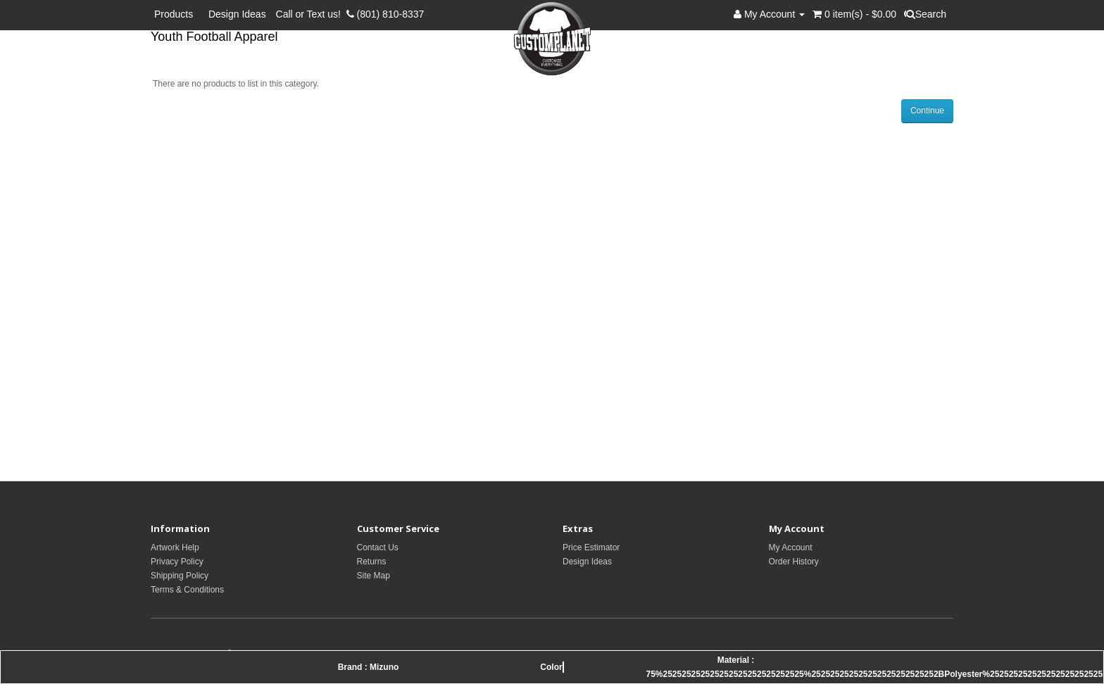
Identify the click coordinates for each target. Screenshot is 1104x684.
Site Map (373, 576)
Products (176, 14)
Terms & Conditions (187, 590)
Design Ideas (237, 14)
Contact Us (378, 547)
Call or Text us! (311, 14)
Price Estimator (591, 547)
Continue (927, 110)
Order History (794, 561)
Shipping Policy (179, 576)
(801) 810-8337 (385, 14)
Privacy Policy (177, 561)
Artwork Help (175, 547)
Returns (372, 561)
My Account (791, 547)
